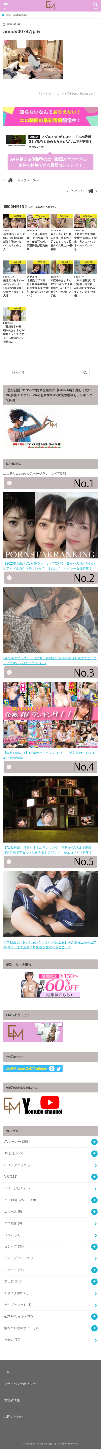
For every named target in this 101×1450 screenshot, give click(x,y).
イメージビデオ (17, 1189)
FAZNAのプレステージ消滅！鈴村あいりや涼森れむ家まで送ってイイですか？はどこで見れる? (50, 659)
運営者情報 (12, 1401)
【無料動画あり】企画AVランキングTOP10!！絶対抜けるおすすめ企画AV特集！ (50, 754)
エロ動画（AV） (20, 1201)
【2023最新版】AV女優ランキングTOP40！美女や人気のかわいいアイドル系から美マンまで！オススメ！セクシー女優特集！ (50, 564)
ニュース (14, 1271)
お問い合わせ (13, 1417)
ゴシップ (14, 1247)
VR (10, 1177)
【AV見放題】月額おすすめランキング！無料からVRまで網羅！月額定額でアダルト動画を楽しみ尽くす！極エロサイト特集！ (50, 848)
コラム (12, 1236)
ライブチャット (17, 1305)
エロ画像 (13, 1224)
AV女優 (13, 1154)
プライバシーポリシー (20, 1384)
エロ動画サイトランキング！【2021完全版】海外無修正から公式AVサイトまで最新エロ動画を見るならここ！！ (50, 943)
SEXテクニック (18, 1166)
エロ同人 (13, 1212)
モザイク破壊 (16, 1294)
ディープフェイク (20, 1259)
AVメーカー (17, 1142)
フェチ (13, 1282)
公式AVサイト (18, 1317)
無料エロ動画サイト (22, 1329)
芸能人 (12, 1340)
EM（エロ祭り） (48, 1444)
